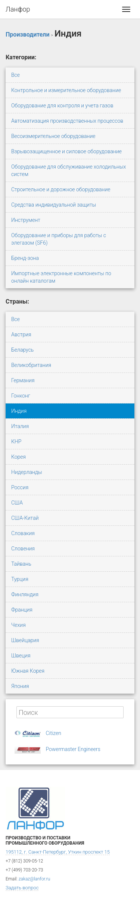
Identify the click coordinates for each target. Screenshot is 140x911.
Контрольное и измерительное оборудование (66, 90)
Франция (21, 610)
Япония (20, 686)
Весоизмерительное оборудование (53, 136)
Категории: (21, 57)
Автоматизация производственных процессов (67, 121)
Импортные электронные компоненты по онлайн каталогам (61, 277)
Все (15, 75)
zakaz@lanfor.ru (34, 879)
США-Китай (25, 518)
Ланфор (18, 9)
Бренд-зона (25, 258)
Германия (23, 380)
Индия (19, 411)
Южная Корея (27, 671)
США (17, 503)
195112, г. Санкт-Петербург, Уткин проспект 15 (58, 852)
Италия (20, 426)
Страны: (17, 301)
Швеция (20, 656)
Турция (19, 579)
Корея (18, 457)
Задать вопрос (22, 887)
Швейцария (25, 640)
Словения (23, 549)
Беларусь (22, 350)
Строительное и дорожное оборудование (61, 189)
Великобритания (31, 365)
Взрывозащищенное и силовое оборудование (66, 151)
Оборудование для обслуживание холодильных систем (68, 170)
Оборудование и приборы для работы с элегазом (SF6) (58, 239)
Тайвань (21, 564)
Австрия (21, 334)
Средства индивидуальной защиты (53, 205)
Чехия (18, 625)
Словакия (23, 533)
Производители (28, 34)
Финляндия (24, 594)
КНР (16, 441)
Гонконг (20, 396)
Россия (19, 487)
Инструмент (25, 220)
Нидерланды (26, 472)
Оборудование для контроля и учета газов (62, 106)
